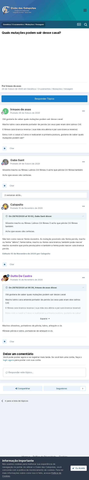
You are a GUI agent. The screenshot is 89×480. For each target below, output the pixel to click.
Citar (12, 148)
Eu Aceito (78, 468)
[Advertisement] (44, 58)
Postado (25, 113)
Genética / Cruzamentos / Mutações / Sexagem (50, 89)
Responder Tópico (44, 98)
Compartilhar (22, 388)
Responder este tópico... (19, 372)
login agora (8, 360)
